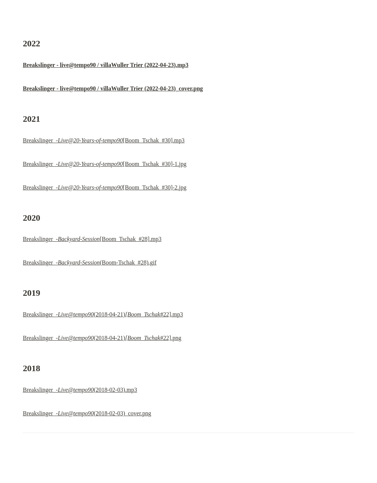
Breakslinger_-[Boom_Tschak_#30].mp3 (103, 140)
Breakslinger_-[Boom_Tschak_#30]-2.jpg (105, 187)
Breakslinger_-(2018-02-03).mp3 (80, 390)
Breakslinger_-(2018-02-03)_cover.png (87, 413)
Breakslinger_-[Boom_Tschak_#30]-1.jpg (105, 164)
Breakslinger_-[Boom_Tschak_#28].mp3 (92, 239)
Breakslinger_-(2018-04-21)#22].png (102, 338)
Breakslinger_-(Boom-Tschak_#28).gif (89, 262)
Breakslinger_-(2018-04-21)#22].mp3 (103, 314)
